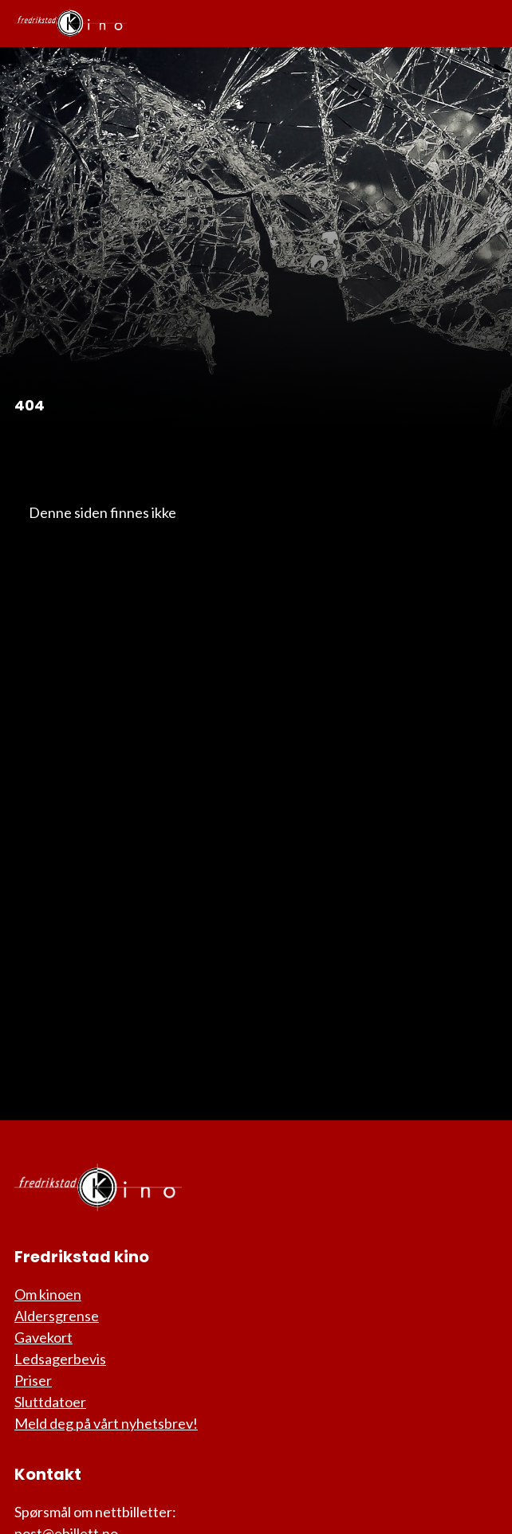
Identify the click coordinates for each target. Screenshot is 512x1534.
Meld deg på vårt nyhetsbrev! (106, 1423)
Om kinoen (47, 1294)
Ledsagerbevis (60, 1358)
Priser (33, 1380)
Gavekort (43, 1337)
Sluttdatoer (50, 1401)
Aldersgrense (56, 1315)
